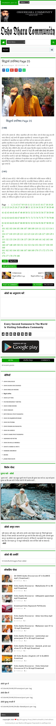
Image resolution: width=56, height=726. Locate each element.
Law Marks (19, 723)
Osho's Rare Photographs (13, 434)
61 (3, 218)
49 (24, 212)
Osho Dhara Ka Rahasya (13, 426)
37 (45, 207)
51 (29, 212)
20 (52, 205)
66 (16, 218)
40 (53, 207)
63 (8, 218)
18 (47, 205)
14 (36, 205)
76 (42, 218)
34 (37, 207)
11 (29, 205)
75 (40, 218)
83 (8, 223)
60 (53, 212)
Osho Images (8, 410)
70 (26, 218)
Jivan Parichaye (9, 459)
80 (53, 218)
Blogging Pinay (26, 719)
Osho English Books (11, 389)
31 (29, 207)
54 (37, 212)
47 (19, 212)
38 (47, 207)
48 (21, 212)
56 (42, 212)
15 (39, 205)
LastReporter (46, 723)
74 (37, 218)
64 (11, 218)
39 (50, 207)
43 (8, 212)
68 (21, 218)
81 (3, 223)
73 (34, 218)
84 (11, 223)
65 (13, 218)
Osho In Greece (9, 430)
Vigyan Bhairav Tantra (12, 402)
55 (40, 212)
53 (34, 212)
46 (16, 212)
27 (19, 207)
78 (47, 218)
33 (34, 207)
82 (6, 223)
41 (3, 212)
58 (47, 212)
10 (26, 205)
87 (19, 223)
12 (31, 205)
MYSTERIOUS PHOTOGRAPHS (13, 414)
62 (6, 218)
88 (21, 223)
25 (13, 207)
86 (16, 223)
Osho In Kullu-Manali (12, 442)
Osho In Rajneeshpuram (12, 418)
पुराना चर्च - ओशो (7, 473)
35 (40, 207)
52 (32, 212)
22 (6, 207)
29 (24, 207)
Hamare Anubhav (10, 451)
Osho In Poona (9, 422)
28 (21, 207)
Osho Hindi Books (10, 406)
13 (34, 205)
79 (50, 218)
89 (24, 223)
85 (13, 223)
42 (6, 212)
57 (45, 212)
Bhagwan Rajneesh (32, 723)
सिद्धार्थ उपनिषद (13, 261)
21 (3, 207)
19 (49, 205)
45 (13, 212)
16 (42, 205)
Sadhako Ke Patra (10, 438)
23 (8, 207)
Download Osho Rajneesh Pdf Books (30, 606)
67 (19, 218)
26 (16, 207)
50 (26, 212)
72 (32, 218)
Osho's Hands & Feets (11, 446)
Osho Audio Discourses (12, 385)
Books (6, 455)
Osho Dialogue (9, 381)
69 (24, 218)
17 (44, 205)
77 (45, 218)
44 (11, 212)
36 (42, 207)
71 (29, 218)
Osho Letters (9, 398)
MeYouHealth (38, 719)
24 (11, 207)
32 (32, 207)
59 (50, 212)
